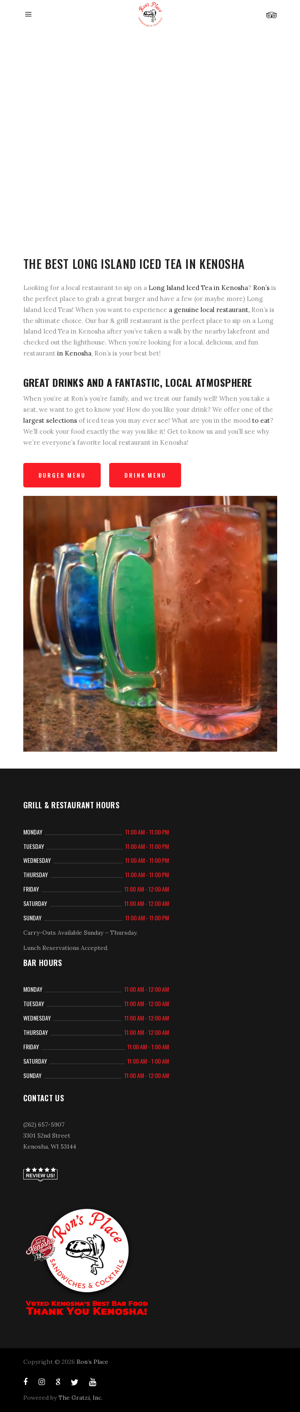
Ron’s (261, 288)
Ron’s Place (92, 1361)
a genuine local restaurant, (209, 310)
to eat (261, 420)
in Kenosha (74, 353)
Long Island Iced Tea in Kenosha (198, 288)
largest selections (50, 420)
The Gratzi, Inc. (80, 1397)
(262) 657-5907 (43, 1124)
